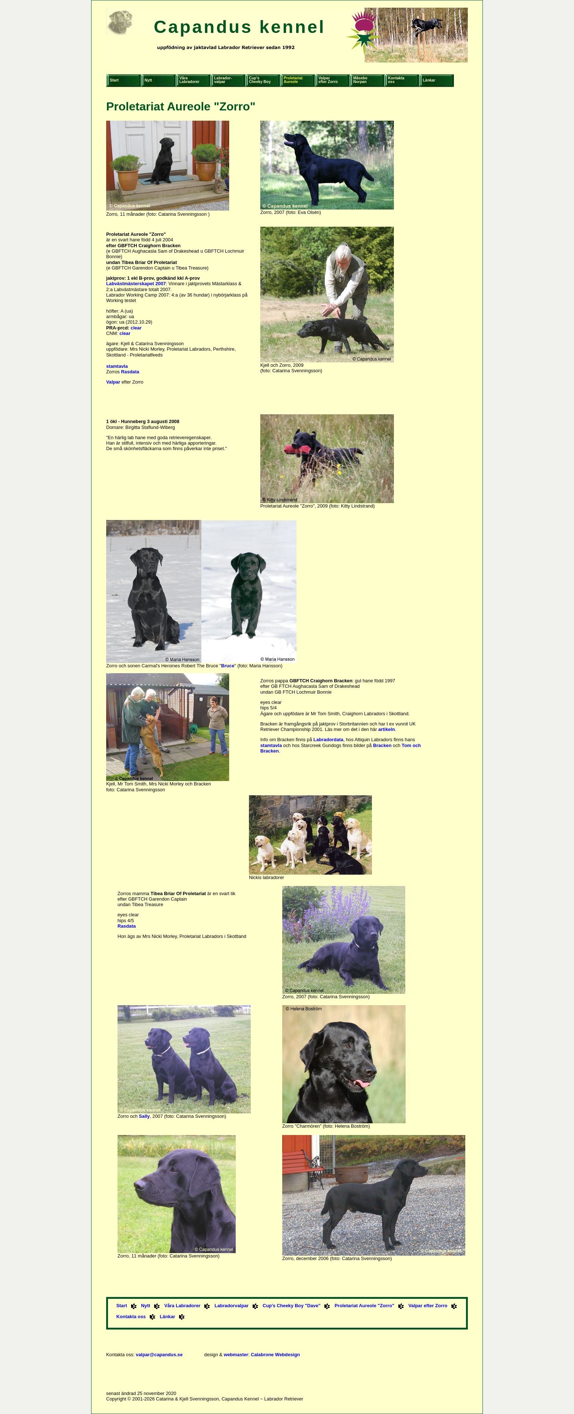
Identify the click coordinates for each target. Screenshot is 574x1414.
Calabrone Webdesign (275, 1354)
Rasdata (130, 371)
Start (114, 80)
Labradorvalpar (232, 1305)
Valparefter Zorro (328, 80)
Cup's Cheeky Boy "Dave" (291, 1305)
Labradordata (328, 739)
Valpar (113, 382)
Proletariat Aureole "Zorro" (364, 1305)
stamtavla (117, 366)
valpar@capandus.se (159, 1354)
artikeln (386, 729)
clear (136, 328)
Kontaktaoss (396, 80)
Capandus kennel (239, 27)
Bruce (227, 665)
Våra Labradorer (182, 1305)
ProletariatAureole (293, 80)
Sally (144, 1116)
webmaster (236, 1354)
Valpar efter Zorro (428, 1305)
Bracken (382, 745)
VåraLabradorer (189, 80)
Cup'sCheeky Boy (260, 80)
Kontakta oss (131, 1316)
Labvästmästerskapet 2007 (136, 283)
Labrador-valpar (223, 80)
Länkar (429, 80)
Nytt (148, 80)
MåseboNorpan (360, 80)
